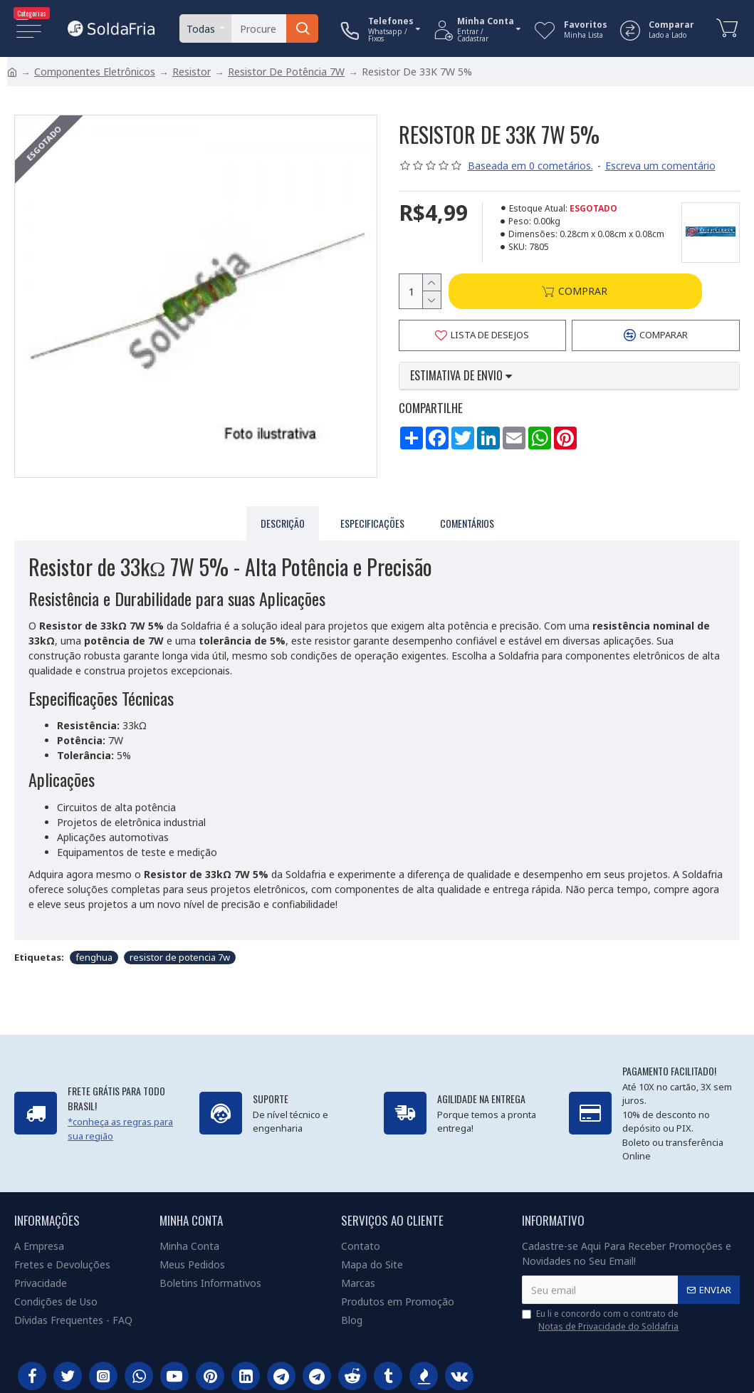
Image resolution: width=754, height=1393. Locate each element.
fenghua (93, 953)
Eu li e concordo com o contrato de (601, 1320)
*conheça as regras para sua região (120, 1128)
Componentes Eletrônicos (94, 71)
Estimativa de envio (461, 376)
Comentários (467, 523)
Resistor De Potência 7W (286, 71)
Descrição (283, 523)
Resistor (191, 71)
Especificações (372, 523)
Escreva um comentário (660, 165)
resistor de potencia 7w (180, 953)
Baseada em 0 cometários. (530, 165)
